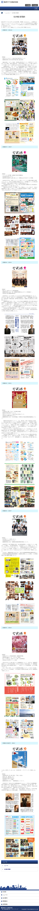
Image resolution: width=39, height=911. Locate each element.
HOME (4, 891)
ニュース (7, 13)
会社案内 (5, 898)
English (35, 5)
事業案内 (5, 901)
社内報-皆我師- (7, 869)
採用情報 (5, 904)
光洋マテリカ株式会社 (2, 13)
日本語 (28, 5)
